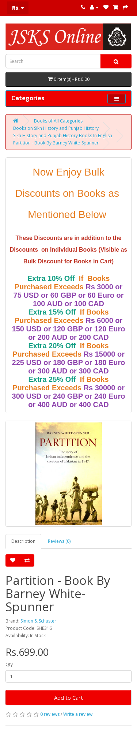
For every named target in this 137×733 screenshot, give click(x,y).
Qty (9, 664)
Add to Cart (68, 697)
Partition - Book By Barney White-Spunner (56, 143)
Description (23, 541)
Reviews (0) (59, 541)
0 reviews (50, 714)
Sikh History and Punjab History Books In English (62, 135)
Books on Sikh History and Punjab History (56, 128)
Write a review (77, 714)
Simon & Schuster (38, 621)
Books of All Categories (58, 121)
